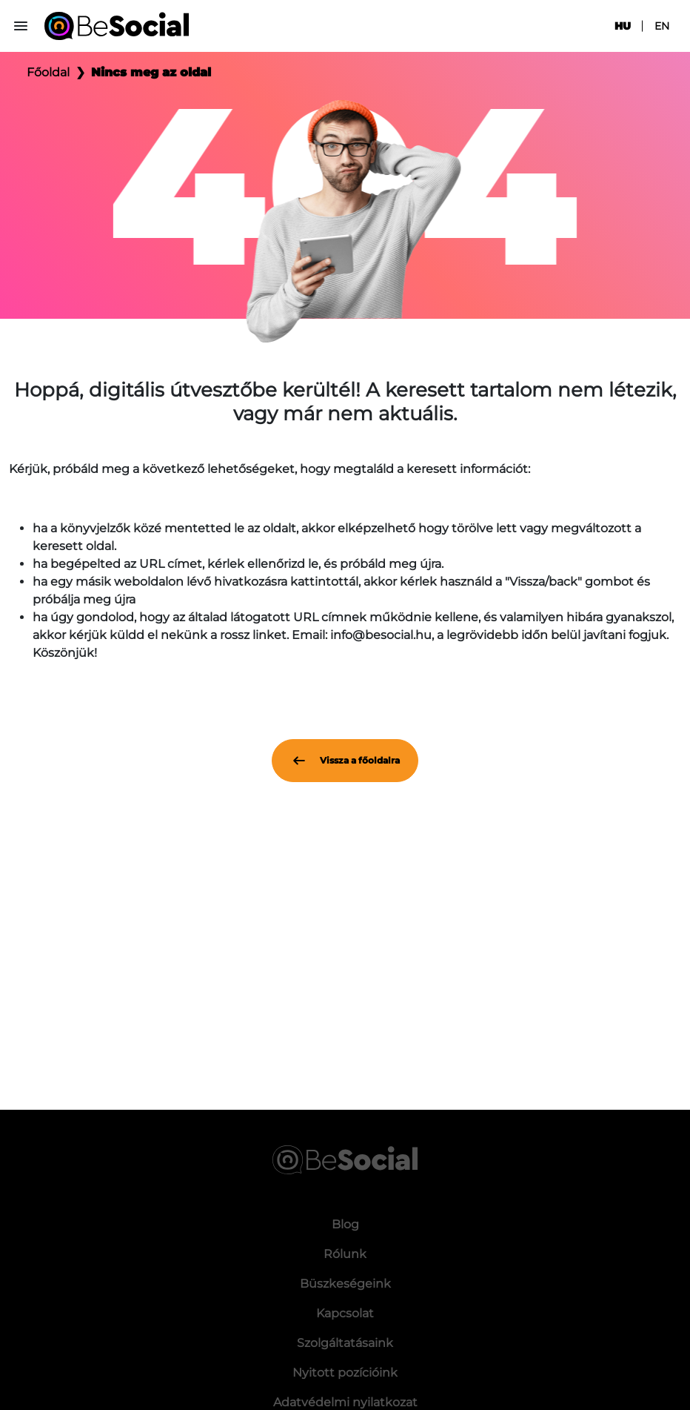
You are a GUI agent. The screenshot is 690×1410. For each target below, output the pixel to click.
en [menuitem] (661, 26)
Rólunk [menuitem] (345, 1254)
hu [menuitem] (622, 26)
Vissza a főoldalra (345, 760)
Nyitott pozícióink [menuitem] (345, 1373)
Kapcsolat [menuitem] (345, 1313)
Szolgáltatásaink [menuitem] (345, 1343)
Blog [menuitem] (345, 1224)
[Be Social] (116, 26)
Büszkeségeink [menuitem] (345, 1284)
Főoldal (48, 72)
